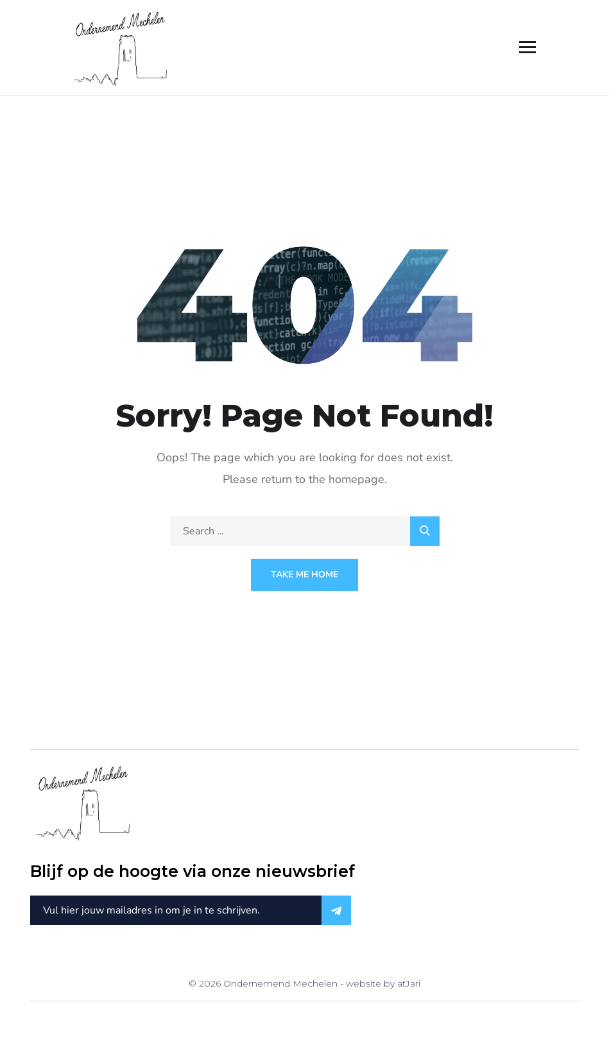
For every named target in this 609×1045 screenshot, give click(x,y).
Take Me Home (304, 574)
